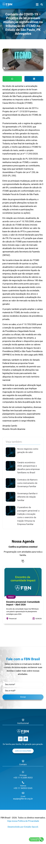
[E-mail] (23, 793)
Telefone (23, 786)
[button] (12, 79)
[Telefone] (23, 782)
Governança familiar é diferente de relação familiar (27, 496)
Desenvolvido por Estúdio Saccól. (23, 827)
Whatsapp (23, 775)
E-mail (23, 796)
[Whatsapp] (23, 772)
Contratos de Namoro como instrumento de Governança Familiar (27, 483)
